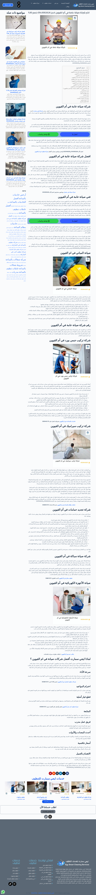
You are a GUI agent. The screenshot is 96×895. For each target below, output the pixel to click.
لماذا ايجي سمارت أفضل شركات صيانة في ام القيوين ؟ (75, 88)
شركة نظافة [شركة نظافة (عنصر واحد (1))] (14, 262)
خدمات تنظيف (46, 3)
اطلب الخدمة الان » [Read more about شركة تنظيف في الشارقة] (87, 799)
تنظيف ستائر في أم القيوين (65, 578)
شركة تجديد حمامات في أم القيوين (80, 83)
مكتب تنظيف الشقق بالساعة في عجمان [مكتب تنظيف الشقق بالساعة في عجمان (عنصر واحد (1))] (13, 276)
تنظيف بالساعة (65, 797)
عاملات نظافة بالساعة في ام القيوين (66, 505)
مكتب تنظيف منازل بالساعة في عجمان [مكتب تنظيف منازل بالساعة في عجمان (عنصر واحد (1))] (19, 278)
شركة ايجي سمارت (38, 111)
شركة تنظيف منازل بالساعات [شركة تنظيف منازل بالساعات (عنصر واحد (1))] (15, 254)
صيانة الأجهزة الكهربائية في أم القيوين (79, 86)
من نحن (56, 3)
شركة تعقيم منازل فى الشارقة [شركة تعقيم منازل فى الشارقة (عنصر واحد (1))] (14, 238)
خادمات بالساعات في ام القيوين (67, 421)
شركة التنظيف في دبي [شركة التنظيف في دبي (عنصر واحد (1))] (18, 236)
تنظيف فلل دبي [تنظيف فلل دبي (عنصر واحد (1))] (15, 220)
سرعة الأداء (84, 90)
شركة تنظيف (35, 3)
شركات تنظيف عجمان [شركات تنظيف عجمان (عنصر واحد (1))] (12, 232)
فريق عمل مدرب (83, 96)
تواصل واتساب (44, 134)
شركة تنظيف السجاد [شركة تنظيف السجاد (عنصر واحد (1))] (13, 239)
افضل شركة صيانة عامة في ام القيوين (79, 72)
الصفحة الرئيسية (65, 3)
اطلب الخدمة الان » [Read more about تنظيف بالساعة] (65, 799)
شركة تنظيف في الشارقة (84, 797)
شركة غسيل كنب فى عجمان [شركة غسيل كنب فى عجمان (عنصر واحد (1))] (21, 262)
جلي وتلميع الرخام (42, 797)
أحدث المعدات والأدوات (81, 98)
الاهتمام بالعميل (83, 101)
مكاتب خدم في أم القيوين (67, 654)
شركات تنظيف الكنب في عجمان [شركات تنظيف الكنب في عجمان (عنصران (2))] (16, 230)
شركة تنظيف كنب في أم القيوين (70, 706)
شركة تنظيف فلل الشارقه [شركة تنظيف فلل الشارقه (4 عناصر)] (16, 249)
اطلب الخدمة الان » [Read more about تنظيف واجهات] (21, 799)
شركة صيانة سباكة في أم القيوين (80, 84)
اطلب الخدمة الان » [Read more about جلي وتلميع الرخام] (43, 799)
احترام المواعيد (83, 91)
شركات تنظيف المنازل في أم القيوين (67, 682)
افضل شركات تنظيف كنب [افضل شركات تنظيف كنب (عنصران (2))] (17, 216)
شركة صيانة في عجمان (69, 192)
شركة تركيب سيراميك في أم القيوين (80, 81)
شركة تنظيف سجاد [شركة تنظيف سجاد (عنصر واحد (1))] (19, 247)
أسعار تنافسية (83, 100)
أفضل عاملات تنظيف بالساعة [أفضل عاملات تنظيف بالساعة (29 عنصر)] (16, 209)
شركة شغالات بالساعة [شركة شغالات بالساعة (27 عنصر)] (16, 259)
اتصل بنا (74, 134)
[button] (67, 773)
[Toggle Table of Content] (87, 68)
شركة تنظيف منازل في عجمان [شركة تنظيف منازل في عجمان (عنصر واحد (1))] (16, 256)
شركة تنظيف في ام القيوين (41, 151)
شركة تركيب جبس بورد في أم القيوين (79, 79)
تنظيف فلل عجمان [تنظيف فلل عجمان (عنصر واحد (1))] (10, 220)
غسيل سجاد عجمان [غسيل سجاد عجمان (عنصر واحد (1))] (12, 274)
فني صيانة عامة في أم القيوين (81, 74)
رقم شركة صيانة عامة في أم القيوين (80, 77)
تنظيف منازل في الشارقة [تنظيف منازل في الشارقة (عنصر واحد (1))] (22, 224)
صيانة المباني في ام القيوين (82, 75)
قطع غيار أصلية (83, 93)
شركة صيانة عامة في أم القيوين (81, 70)
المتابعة (84, 95)
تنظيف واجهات (21, 797)
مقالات (67, 6)
